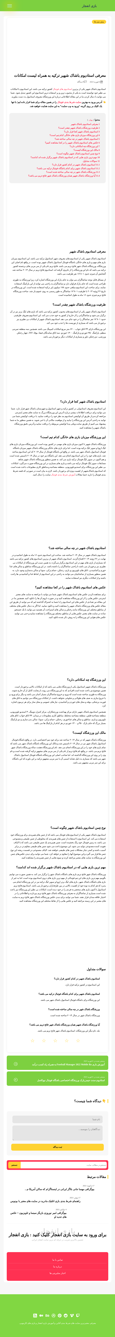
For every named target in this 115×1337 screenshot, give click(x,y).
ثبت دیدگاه (57, 1147)
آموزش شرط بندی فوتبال (63, 474)
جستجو (14, 1165)
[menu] (9, 5)
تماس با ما (57, 1260)
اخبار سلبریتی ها (58, 1273)
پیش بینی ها (99, 22)
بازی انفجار (88, 6)
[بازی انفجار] (104, 6)
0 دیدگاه (82, 82)
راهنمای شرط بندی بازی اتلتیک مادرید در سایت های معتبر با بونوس (45, 1201)
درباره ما (57, 1266)
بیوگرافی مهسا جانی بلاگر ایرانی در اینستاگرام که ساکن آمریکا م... (59, 1189)
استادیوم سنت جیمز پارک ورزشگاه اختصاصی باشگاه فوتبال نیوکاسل (71, 1080)
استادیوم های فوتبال (62, 89)
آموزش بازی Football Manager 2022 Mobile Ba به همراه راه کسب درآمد (68, 1064)
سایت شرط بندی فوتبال (69, 102)
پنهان (91, 120)
